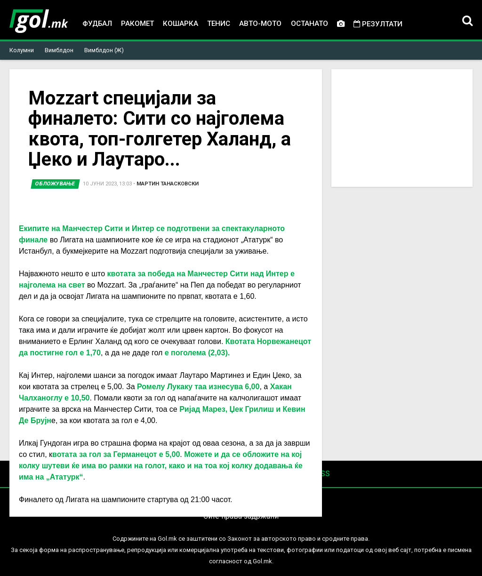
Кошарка (180, 23)
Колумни (21, 50)
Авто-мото (260, 23)
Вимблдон (59, 50)
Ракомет (137, 23)
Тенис (218, 23)
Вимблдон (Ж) (104, 50)
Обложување (55, 184)
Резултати (377, 24)
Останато (309, 23)
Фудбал (97, 23)
